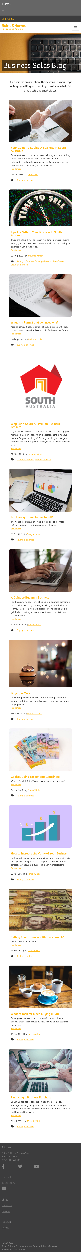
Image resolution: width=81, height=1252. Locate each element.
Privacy (5, 1227)
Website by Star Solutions (14, 1249)
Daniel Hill (33, 174)
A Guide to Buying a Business (30, 597)
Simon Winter (34, 624)
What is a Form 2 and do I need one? (34, 322)
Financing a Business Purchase (31, 1097)
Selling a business (19, 264)
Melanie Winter (35, 256)
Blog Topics (58, 261)
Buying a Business (25, 180)
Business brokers (43, 459)
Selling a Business (25, 261)
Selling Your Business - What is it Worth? (37, 937)
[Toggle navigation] (75, 28)
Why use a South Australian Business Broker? (35, 425)
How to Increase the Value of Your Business (39, 853)
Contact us (7, 1205)
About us (6, 1211)
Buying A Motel (21, 693)
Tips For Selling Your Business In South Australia (36, 233)
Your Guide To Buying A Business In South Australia (38, 149)
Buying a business (25, 345)
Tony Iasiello (33, 534)
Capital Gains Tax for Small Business (35, 777)
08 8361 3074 (9, 19)
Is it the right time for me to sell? (32, 517)
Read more (16, 169)
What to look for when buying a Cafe (35, 1014)
